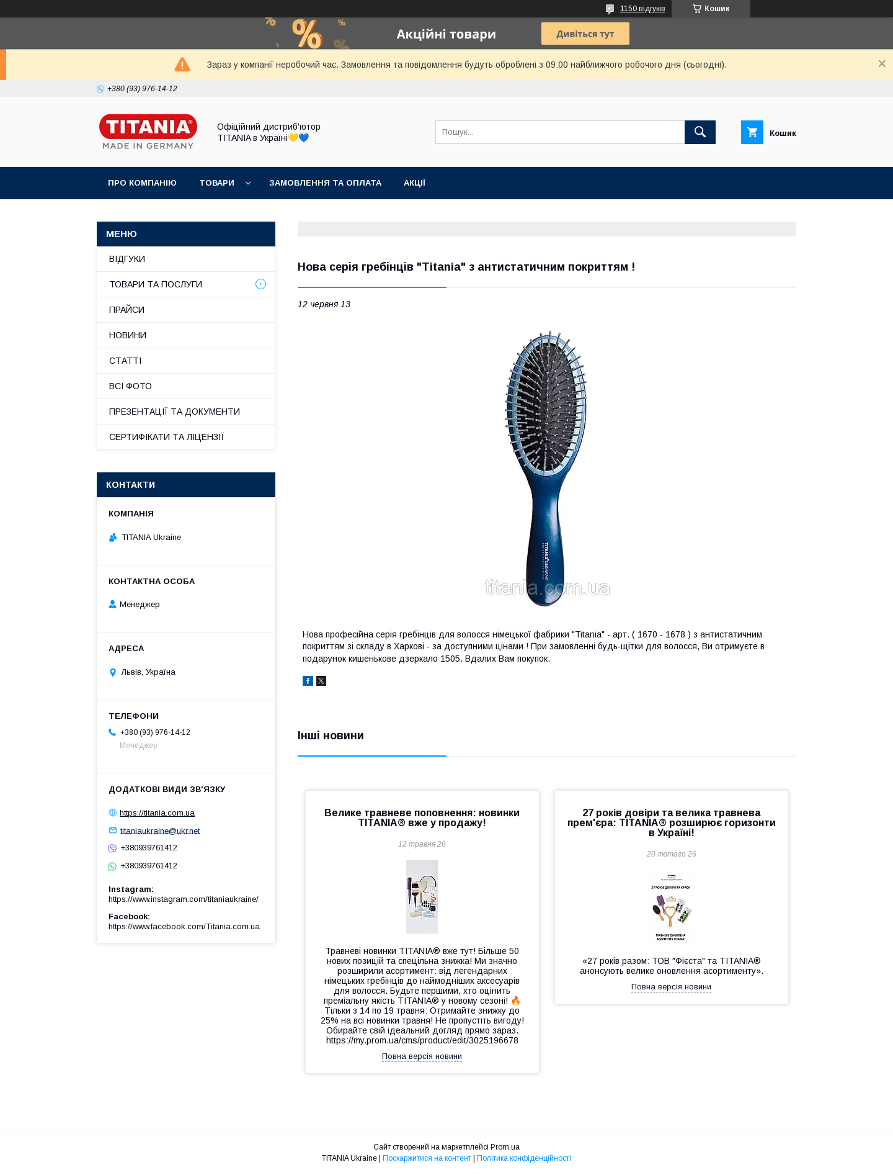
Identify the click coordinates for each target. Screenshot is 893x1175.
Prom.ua (505, 1147)
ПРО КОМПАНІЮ (142, 182)
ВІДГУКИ (127, 259)
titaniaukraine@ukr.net (160, 830)
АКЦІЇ (414, 182)
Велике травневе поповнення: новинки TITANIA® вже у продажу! (422, 818)
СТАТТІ (125, 361)
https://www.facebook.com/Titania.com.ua (184, 926)
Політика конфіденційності (524, 1158)
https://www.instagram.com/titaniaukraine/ (184, 899)
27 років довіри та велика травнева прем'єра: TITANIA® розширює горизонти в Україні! (671, 823)
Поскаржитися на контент (427, 1158)
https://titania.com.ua (157, 812)
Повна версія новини (422, 1056)
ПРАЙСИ (126, 310)
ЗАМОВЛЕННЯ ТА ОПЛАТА (325, 182)
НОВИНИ (127, 335)
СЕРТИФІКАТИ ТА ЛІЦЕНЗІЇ (166, 437)
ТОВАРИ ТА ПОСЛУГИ (155, 284)
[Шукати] (700, 132)
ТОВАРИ (216, 182)
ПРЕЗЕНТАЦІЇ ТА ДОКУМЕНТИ (174, 411)
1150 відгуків (642, 8)
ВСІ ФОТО (130, 386)
